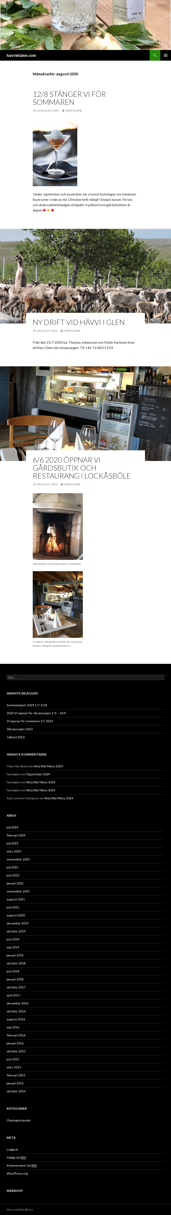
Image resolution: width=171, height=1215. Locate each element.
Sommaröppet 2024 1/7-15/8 (27, 705)
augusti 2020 (16, 915)
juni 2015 (13, 1059)
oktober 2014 (16, 1091)
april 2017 (13, 995)
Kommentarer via (22, 1165)
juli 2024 (12, 827)
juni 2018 (13, 971)
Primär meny (165, 55)
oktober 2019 (16, 931)
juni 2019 (13, 939)
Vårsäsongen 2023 (20, 729)
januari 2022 (15, 883)
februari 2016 (16, 1035)
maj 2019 (13, 947)
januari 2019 (15, 955)
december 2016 (17, 1003)
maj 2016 (13, 1027)
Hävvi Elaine (73, 110)
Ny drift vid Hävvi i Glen (79, 322)
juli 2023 (12, 843)
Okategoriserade (19, 1120)
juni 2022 (13, 875)
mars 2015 (14, 1067)
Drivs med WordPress (20, 1209)
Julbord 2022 (16, 737)
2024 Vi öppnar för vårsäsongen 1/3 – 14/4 (36, 713)
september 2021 (18, 891)
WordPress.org (17, 1173)
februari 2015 (16, 1075)
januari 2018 (15, 979)
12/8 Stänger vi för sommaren (69, 98)
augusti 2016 (16, 1019)
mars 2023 (14, 851)
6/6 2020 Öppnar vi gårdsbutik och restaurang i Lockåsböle (82, 467)
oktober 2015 (16, 1051)
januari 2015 (15, 1083)
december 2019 (17, 923)
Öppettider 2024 (38, 774)
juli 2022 (12, 867)
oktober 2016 (16, 1011)
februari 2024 (16, 835)
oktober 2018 (16, 963)
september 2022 (18, 859)
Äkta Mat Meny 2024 (48, 766)
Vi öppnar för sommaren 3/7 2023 (30, 721)
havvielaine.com (21, 55)
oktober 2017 (16, 987)
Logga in (12, 1149)
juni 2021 (13, 907)
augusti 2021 (16, 899)
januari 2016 (15, 1043)
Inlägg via (16, 1157)
